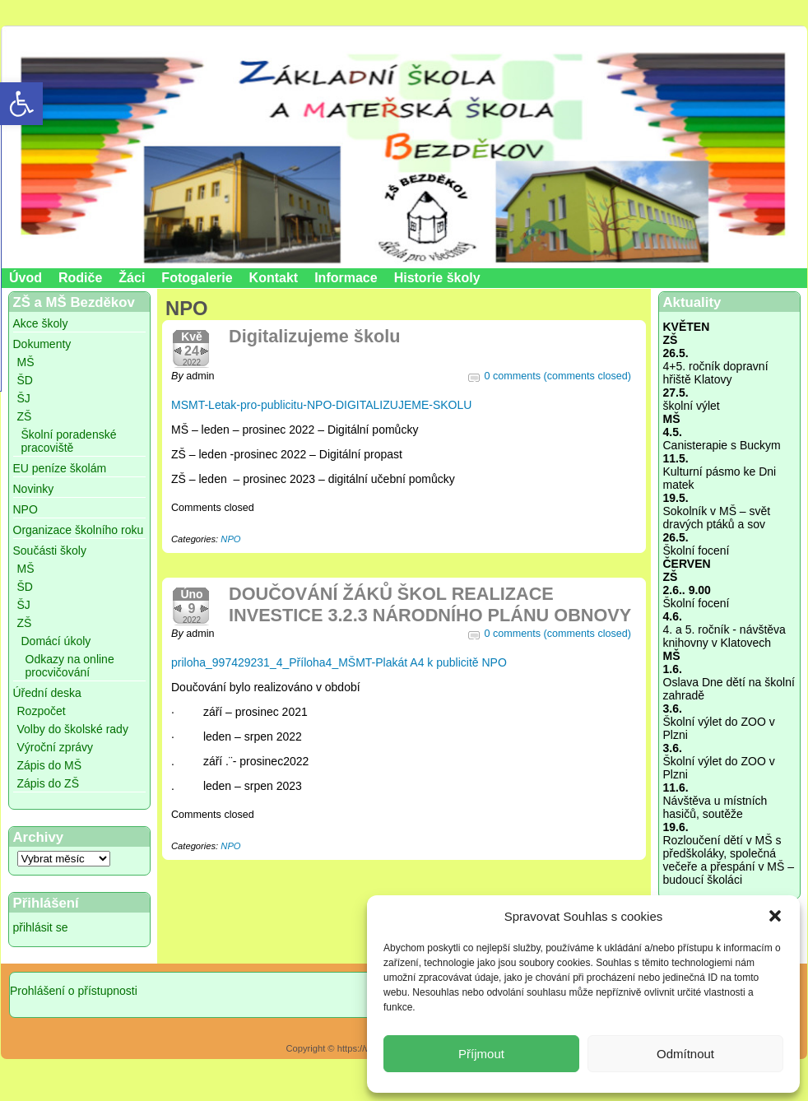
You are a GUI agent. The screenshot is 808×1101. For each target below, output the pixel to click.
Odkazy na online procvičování (70, 666)
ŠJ (23, 398)
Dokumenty (42, 344)
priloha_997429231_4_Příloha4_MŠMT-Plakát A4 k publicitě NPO (339, 662)
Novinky (33, 488)
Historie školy (437, 278)
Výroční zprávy (55, 747)
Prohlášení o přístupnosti (73, 990)
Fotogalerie (196, 278)
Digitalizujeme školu (315, 336)
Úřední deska (47, 692)
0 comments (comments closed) (558, 376)
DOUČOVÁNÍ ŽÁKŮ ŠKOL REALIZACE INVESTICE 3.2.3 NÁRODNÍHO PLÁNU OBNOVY (430, 604)
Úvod (25, 278)
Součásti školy (49, 550)
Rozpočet (41, 711)
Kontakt (274, 278)
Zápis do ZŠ (48, 783)
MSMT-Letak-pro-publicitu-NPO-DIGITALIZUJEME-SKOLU (321, 404)
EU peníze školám (60, 468)
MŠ (26, 362)
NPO (25, 509)
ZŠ (24, 416)
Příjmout (481, 1054)
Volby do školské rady (72, 729)
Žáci (131, 278)
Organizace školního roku (78, 530)
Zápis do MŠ (49, 765)
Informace (345, 278)
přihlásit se (40, 927)
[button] (775, 916)
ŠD (25, 380)
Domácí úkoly (56, 641)
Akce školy (40, 323)
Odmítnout (685, 1054)
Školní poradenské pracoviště (69, 441)
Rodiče (80, 278)
